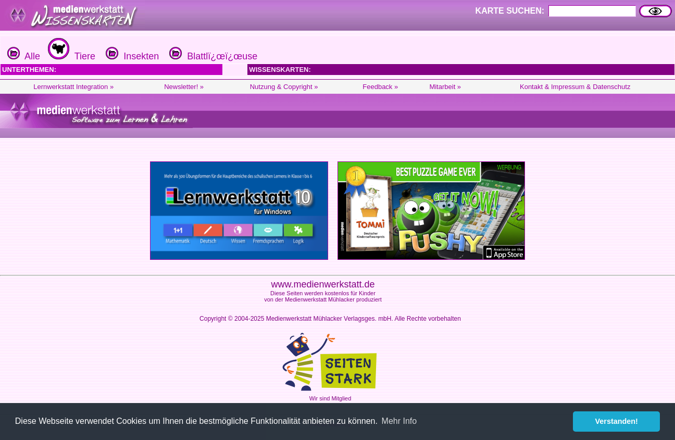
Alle (23, 56)
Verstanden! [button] (616, 421)
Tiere (70, 56)
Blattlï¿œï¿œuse (212, 56)
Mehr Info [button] (399, 421)
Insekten (131, 56)
